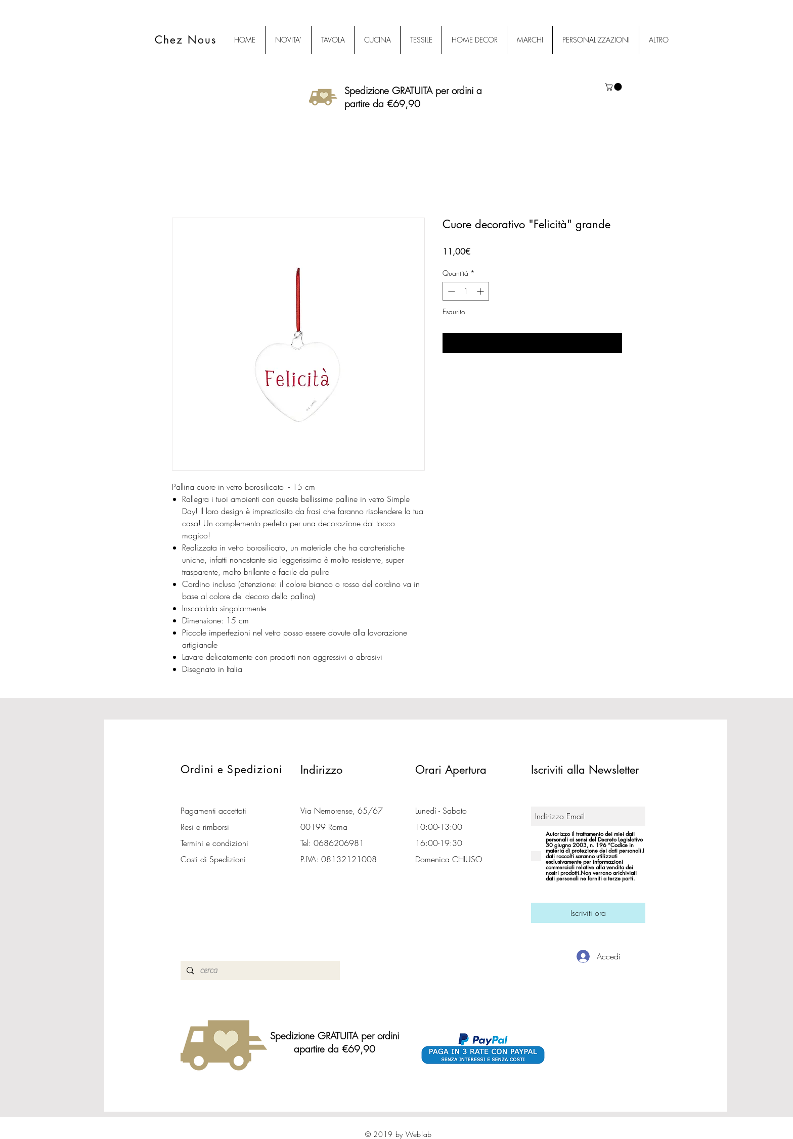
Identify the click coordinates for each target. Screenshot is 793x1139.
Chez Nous (185, 40)
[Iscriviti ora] (588, 913)
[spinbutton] (466, 291)
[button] (614, 87)
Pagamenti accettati (213, 810)
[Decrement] (450, 291)
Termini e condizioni (214, 843)
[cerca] (259, 970)
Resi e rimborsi (205, 826)
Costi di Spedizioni (214, 859)
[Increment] (481, 291)
